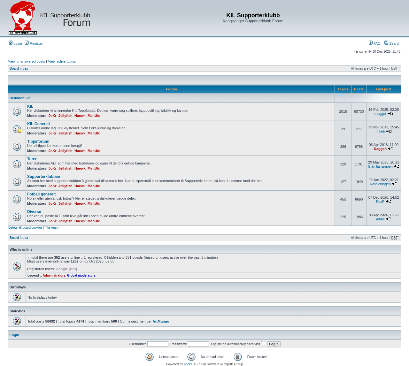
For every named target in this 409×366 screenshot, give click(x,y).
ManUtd (94, 116)
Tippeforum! (38, 141)
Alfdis (380, 219)
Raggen (380, 149)
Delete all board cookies (25, 227)
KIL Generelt (38, 124)
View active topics (62, 61)
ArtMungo (161, 321)
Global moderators (81, 275)
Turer (32, 159)
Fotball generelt (41, 194)
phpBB (188, 364)
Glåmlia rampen (380, 166)
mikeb (380, 131)
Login (15, 43)
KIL (30, 106)
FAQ (375, 43)
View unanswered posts (26, 61)
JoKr (53, 116)
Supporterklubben (43, 176)
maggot (380, 114)
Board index (19, 68)
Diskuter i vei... (22, 98)
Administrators (53, 275)
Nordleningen (380, 184)
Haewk (80, 116)
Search (392, 43)
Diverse (34, 212)
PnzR (380, 201)
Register (34, 43)
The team (51, 227)
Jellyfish (65, 116)
